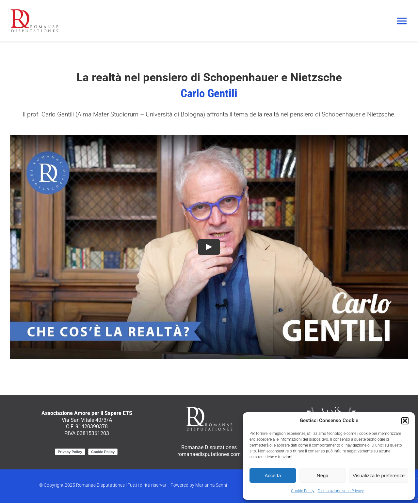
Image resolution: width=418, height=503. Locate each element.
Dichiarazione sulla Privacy (341, 491)
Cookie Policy (302, 491)
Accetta (273, 475)
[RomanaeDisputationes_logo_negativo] (209, 408)
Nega (323, 475)
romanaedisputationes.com (209, 454)
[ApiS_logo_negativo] (331, 408)
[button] (405, 421)
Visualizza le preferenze (379, 475)
